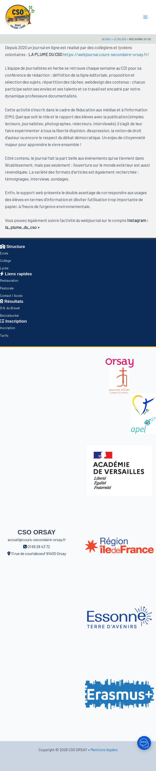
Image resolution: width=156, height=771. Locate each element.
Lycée (4, 268)
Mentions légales (104, 749)
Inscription (7, 328)
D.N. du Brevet (10, 308)
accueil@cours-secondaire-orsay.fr (37, 539)
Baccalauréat (9, 315)
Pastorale (7, 288)
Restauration (9, 280)
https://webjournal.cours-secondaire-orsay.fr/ (106, 54)
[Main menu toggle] (145, 17)
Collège (5, 260)
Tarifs (4, 335)
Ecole (4, 253)
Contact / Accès (11, 295)
